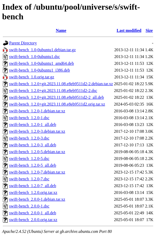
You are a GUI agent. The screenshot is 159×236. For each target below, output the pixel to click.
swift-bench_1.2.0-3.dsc (29, 138)
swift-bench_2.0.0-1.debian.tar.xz (37, 199)
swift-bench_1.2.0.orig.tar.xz (33, 192)
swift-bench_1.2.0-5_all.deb (32, 165)
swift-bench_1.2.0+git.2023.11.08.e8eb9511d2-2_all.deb (56, 97)
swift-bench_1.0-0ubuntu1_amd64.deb (41, 63)
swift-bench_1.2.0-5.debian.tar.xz (37, 151)
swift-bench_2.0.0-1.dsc (29, 206)
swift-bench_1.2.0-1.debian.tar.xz (37, 111)
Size (149, 30)
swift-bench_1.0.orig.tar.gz (31, 77)
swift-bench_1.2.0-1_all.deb (32, 124)
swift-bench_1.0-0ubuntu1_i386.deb (39, 70)
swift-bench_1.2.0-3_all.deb (32, 145)
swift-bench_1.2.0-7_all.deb (32, 185)
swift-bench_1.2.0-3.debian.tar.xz (37, 131)
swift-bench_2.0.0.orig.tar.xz (33, 219)
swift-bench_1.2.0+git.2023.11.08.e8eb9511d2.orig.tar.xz (57, 104)
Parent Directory (23, 43)
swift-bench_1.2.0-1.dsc (29, 118)
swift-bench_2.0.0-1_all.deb (32, 213)
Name (61, 30)
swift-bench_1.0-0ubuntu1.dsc (34, 56)
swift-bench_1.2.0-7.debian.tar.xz (37, 172)
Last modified (129, 30)
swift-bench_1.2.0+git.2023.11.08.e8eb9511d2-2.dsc (53, 90)
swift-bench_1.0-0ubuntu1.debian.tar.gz (42, 50)
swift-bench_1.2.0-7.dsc (29, 179)
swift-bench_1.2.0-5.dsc (29, 158)
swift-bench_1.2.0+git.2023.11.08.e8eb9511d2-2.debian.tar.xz (61, 84)
